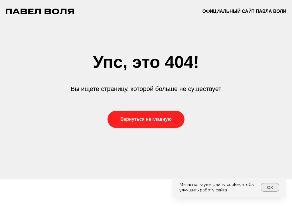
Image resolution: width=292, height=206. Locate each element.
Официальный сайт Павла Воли (244, 11)
